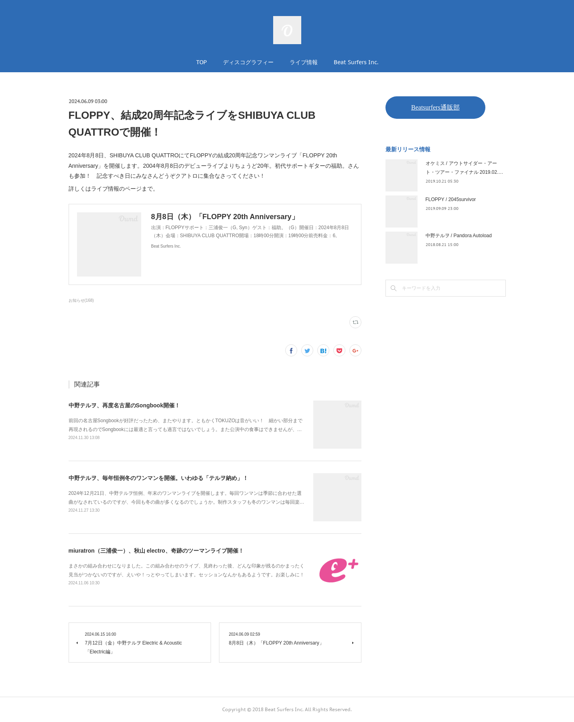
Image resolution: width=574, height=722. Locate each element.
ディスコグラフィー (248, 62)
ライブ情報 (304, 62)
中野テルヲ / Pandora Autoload (459, 235)
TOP (201, 62)
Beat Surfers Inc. (356, 62)
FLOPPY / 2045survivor (451, 199)
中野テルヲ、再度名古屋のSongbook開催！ (124, 405)
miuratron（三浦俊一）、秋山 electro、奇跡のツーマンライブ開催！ (156, 550)
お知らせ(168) (81, 300)
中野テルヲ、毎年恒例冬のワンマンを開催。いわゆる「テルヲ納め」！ (158, 478)
